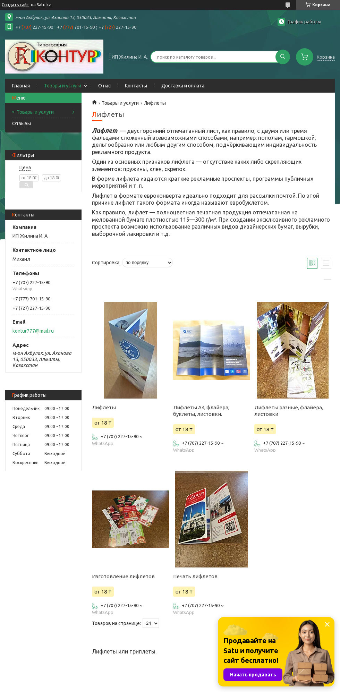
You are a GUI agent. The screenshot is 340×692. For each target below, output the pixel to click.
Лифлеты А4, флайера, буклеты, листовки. (201, 410)
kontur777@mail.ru (33, 331)
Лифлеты (104, 407)
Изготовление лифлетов (123, 576)
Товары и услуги (62, 85)
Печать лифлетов (195, 576)
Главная (21, 85)
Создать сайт (15, 4)
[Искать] (282, 57)
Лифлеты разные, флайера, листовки (288, 410)
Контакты (136, 85)
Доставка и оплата (182, 85)
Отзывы (21, 123)
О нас (104, 85)
